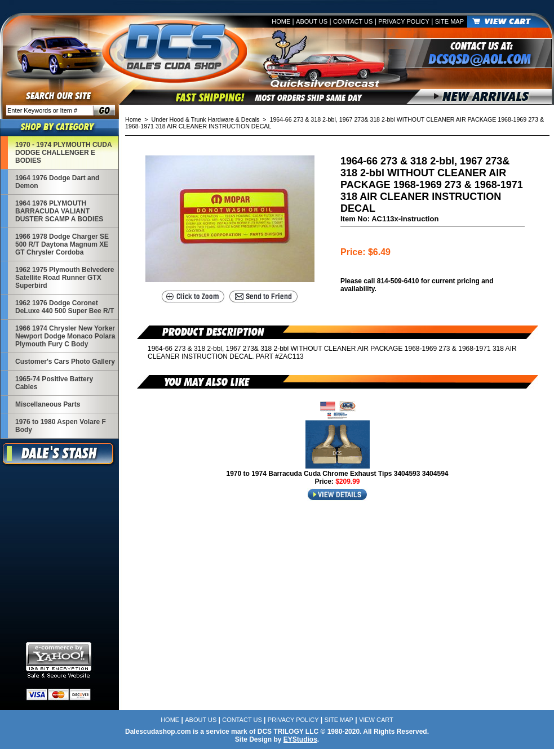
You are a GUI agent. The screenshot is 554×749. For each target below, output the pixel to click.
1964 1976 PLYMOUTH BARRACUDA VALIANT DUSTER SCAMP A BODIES (59, 211)
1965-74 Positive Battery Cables (54, 383)
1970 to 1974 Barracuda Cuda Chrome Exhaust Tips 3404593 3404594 (338, 474)
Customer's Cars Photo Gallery (65, 361)
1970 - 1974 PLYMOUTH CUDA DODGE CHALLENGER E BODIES (63, 152)
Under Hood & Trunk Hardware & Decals (206, 119)
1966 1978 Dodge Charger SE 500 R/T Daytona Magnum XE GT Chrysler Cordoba (62, 244)
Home (281, 21)
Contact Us (353, 21)
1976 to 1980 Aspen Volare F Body (60, 426)
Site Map (449, 21)
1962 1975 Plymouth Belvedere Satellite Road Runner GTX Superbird (64, 277)
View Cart (376, 719)
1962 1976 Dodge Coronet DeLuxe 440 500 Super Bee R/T (64, 307)
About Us (311, 21)
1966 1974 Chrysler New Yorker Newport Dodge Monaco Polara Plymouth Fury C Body (65, 336)
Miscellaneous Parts (47, 404)
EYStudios (300, 739)
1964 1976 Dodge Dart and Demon (57, 182)
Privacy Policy (403, 21)
